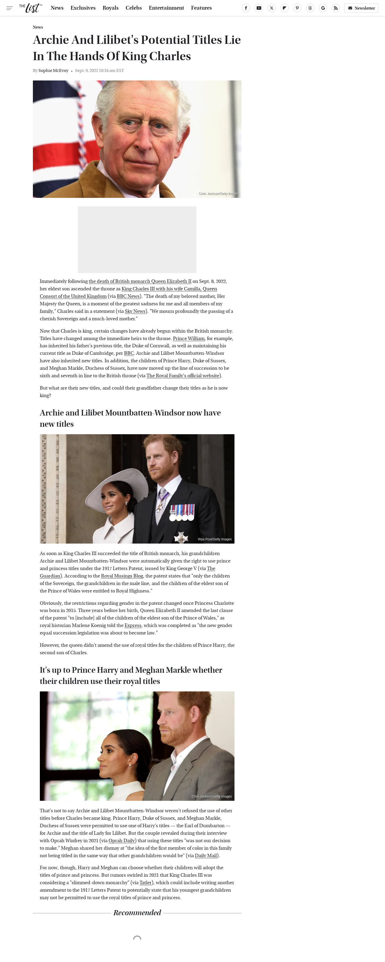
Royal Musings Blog (122, 576)
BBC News (128, 296)
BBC (129, 353)
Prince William (189, 338)
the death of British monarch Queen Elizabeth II (140, 281)
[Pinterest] (297, 8)
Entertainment (166, 8)
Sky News (135, 311)
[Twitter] (271, 8)
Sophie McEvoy (53, 70)
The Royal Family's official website (183, 376)
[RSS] (336, 8)
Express (133, 625)
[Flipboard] (284, 8)
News (57, 8)
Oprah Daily (122, 841)
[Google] (323, 8)
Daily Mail (206, 856)
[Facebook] (246, 8)
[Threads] (310, 8)
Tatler (146, 883)
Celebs (134, 8)
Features (201, 8)
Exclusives (83, 8)
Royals (111, 8)
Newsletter (361, 8)
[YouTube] (259, 8)
